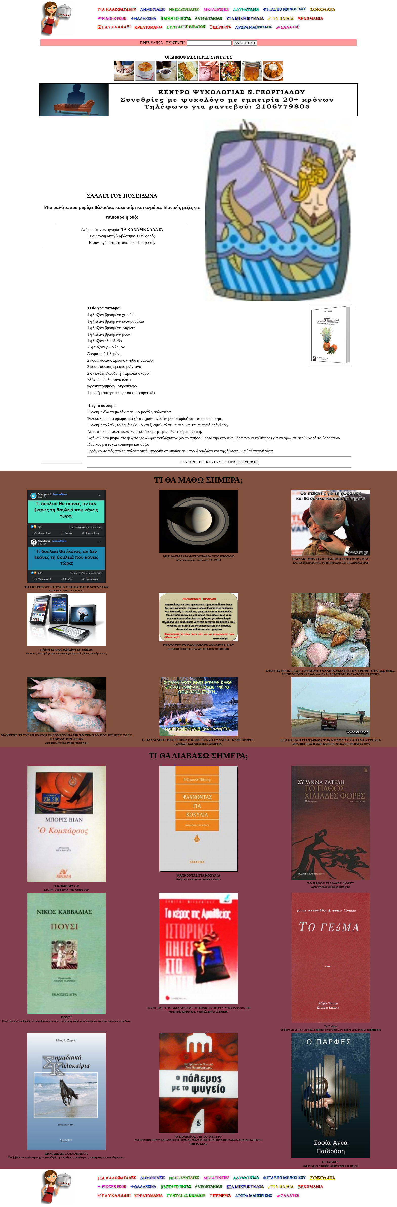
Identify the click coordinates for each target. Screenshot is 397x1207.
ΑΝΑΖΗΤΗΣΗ (245, 43)
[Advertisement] (122, 179)
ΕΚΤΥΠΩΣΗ (247, 462)
